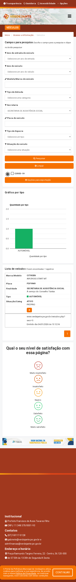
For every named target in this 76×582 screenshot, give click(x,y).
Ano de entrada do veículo (19, 53)
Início (7, 35)
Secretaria (11, 105)
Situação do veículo (16, 144)
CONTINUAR (63, 572)
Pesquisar (39, 158)
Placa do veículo (14, 118)
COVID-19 (19, 173)
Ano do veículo (13, 66)
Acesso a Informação (23, 35)
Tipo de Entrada (14, 92)
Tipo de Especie (14, 131)
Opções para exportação (38, 180)
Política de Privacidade (26, 573)
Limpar (39, 166)
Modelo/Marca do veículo (19, 79)
